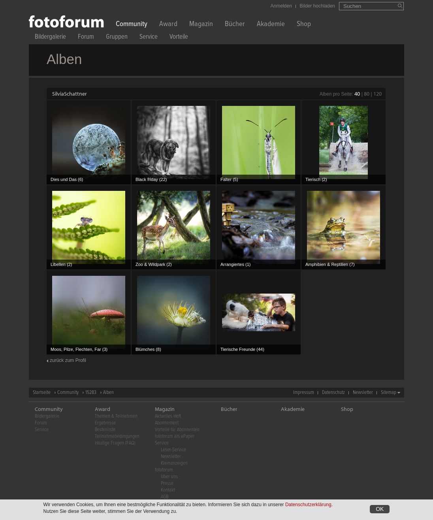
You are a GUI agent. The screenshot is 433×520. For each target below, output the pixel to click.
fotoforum (164, 470)
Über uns (169, 476)
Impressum (303, 392)
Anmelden (281, 6)
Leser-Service (173, 450)
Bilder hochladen (317, 6)
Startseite (42, 392)
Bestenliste (105, 429)
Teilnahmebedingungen (117, 436)
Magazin (201, 25)
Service (148, 37)
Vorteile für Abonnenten (177, 429)
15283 (90, 392)
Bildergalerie (50, 37)
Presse (167, 483)
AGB (164, 497)
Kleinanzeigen (174, 463)
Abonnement (167, 423)
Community (131, 25)
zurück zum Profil (68, 360)
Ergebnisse (105, 423)
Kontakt (168, 490)
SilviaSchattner (69, 93)
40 (357, 93)
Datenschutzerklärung (308, 504)
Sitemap (388, 392)
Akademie (271, 25)
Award (168, 25)
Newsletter (363, 392)
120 (377, 93)
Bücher (235, 25)
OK (380, 509)
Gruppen (117, 37)
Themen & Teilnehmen (116, 416)
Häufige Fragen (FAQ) (115, 443)
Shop (304, 25)
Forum (86, 37)
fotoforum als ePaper (174, 436)
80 (366, 93)
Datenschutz (333, 392)
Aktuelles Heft (168, 416)
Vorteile (178, 37)
